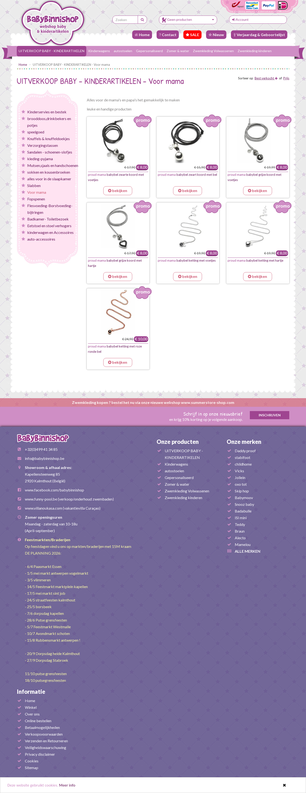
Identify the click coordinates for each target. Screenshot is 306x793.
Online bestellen (38, 720)
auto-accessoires (41, 239)
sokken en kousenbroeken (48, 172)
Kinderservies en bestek (46, 112)
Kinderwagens (99, 51)
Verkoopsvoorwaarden (44, 734)
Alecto (240, 537)
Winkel (31, 707)
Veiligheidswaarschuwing (45, 747)
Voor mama (36, 192)
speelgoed (35, 132)
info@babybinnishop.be (44, 458)
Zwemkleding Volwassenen (213, 51)
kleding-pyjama (40, 158)
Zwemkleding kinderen (255, 51)
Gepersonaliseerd (149, 51)
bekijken (117, 190)
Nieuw (216, 34)
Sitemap (31, 767)
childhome (243, 464)
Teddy (240, 524)
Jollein (240, 477)
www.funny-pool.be (41, 499)
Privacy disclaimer (40, 754)
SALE (192, 34)
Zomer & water (178, 51)
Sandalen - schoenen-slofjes (49, 152)
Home (142, 34)
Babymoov (244, 497)
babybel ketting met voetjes (187, 260)
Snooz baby (244, 504)
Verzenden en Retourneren (46, 740)
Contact (167, 34)
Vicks (239, 470)
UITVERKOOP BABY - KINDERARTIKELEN (51, 51)
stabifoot (242, 457)
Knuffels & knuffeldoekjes (48, 138)
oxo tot (241, 484)
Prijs (286, 78)
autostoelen (123, 51)
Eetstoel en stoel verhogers (49, 225)
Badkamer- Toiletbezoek (48, 219)
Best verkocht (266, 78)
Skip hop (242, 491)
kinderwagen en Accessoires (50, 232)
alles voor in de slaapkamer (49, 178)
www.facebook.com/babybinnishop (54, 490)
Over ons (32, 714)
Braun (240, 531)
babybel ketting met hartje (255, 260)
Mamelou (243, 544)
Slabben (34, 185)
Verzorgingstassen (42, 145)
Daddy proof (245, 450)
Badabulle (243, 511)
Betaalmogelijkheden (42, 727)
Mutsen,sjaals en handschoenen (52, 165)
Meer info (67, 786)
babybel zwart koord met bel (187, 174)
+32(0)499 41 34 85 (41, 449)
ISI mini (241, 517)
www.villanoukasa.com (43, 508)
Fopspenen (36, 199)
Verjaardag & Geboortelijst (259, 34)
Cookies (31, 761)
